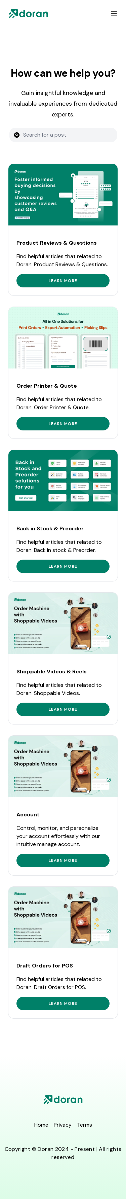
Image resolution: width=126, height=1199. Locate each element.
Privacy (63, 1124)
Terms (84, 1124)
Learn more (63, 280)
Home (41, 1124)
